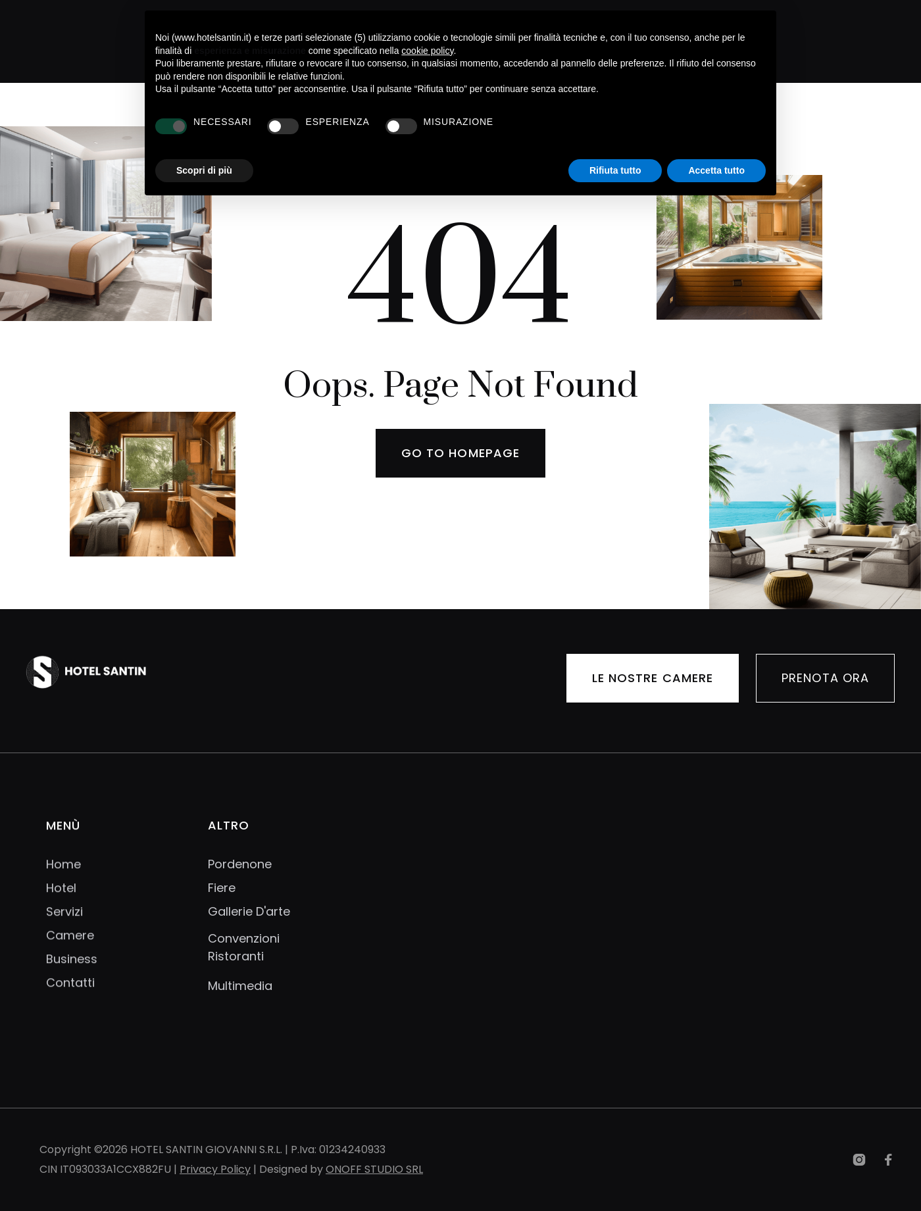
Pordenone (240, 864)
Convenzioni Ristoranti (244, 947)
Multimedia (240, 985)
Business (71, 969)
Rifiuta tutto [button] (615, 170)
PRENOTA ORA (825, 679)
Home (63, 874)
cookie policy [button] (427, 50)
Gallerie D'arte (249, 912)
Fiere (222, 888)
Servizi (64, 921)
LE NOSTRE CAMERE (652, 679)
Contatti (70, 993)
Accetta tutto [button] (716, 170)
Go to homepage (460, 453)
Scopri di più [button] (204, 170)
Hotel (61, 898)
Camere (70, 945)
